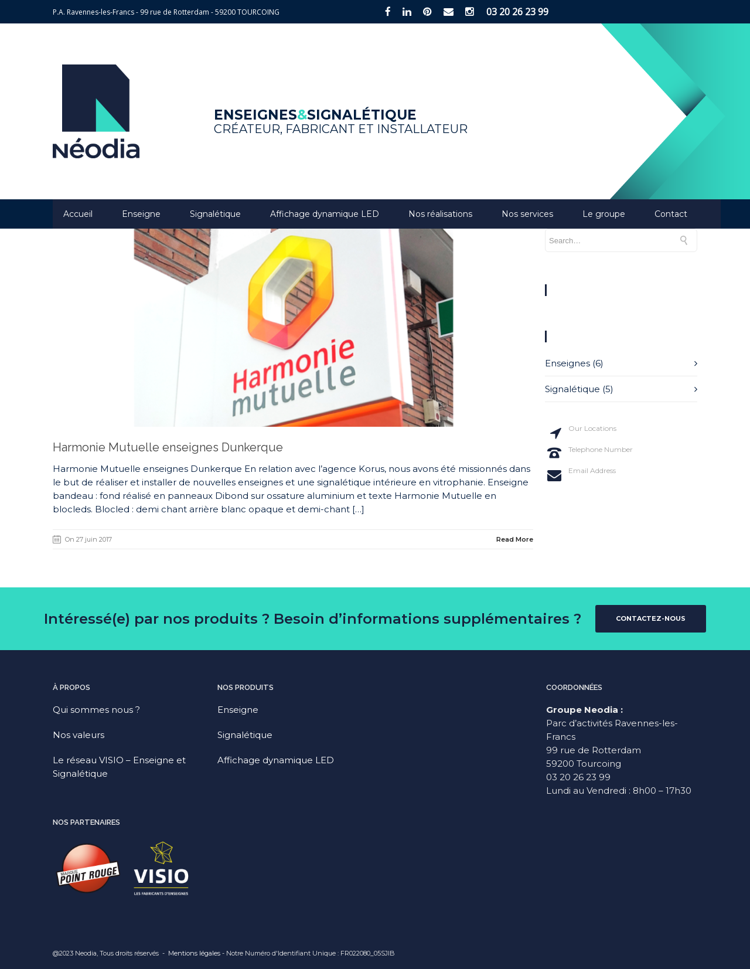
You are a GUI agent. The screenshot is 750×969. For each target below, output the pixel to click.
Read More (514, 539)
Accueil (78, 214)
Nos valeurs (78, 734)
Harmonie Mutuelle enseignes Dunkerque (168, 447)
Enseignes (567, 363)
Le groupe (603, 214)
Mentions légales (194, 953)
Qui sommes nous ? (96, 709)
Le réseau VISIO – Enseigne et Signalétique (119, 766)
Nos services (527, 214)
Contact (670, 214)
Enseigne (141, 214)
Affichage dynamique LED (324, 214)
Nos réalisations (440, 214)
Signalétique (215, 214)
